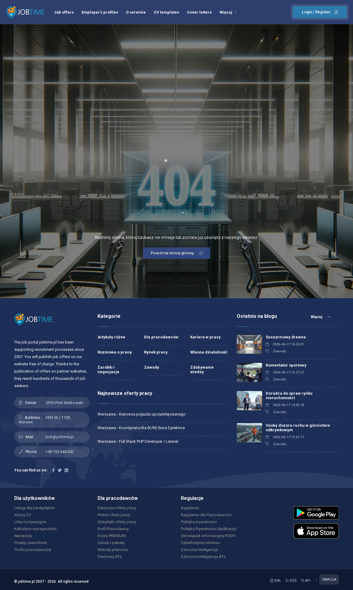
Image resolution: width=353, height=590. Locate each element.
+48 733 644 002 (60, 451)
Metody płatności (113, 549)
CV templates (166, 12)
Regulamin (190, 508)
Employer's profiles (100, 12)
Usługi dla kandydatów (34, 508)
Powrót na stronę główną (177, 253)
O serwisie (136, 12)
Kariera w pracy (205, 337)
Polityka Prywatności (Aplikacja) (208, 528)
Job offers (64, 12)
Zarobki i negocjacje (108, 369)
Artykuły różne (111, 337)
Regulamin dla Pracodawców (206, 515)
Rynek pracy (156, 352)
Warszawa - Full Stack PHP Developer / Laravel (138, 441)
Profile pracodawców (32, 549)
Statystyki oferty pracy (117, 522)
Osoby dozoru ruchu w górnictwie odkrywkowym (298, 427)
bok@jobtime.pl (60, 437)
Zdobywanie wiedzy (202, 369)
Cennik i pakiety (111, 542)
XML (275, 581)
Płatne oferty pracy (114, 515)
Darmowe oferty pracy (117, 508)
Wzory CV (22, 515)
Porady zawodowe (30, 542)
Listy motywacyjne (30, 522)
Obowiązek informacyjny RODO (208, 535)
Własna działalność (208, 352)
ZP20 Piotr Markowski (64, 402)
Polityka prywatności (199, 522)
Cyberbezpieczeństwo (200, 542)
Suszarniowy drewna (286, 337)
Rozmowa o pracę (115, 352)
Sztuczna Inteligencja (199, 549)
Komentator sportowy (286, 365)
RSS (291, 581)
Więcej (228, 12)
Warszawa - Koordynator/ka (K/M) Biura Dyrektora (141, 427)
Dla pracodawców (161, 337)
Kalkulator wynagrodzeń (35, 528)
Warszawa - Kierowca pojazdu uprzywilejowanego (142, 414)
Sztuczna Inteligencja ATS (203, 556)
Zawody (151, 367)
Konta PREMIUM (112, 535)
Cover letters (199, 12)
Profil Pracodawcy (113, 528)
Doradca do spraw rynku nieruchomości (289, 395)
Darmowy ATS (110, 556)
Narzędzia (23, 535)
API (305, 581)
